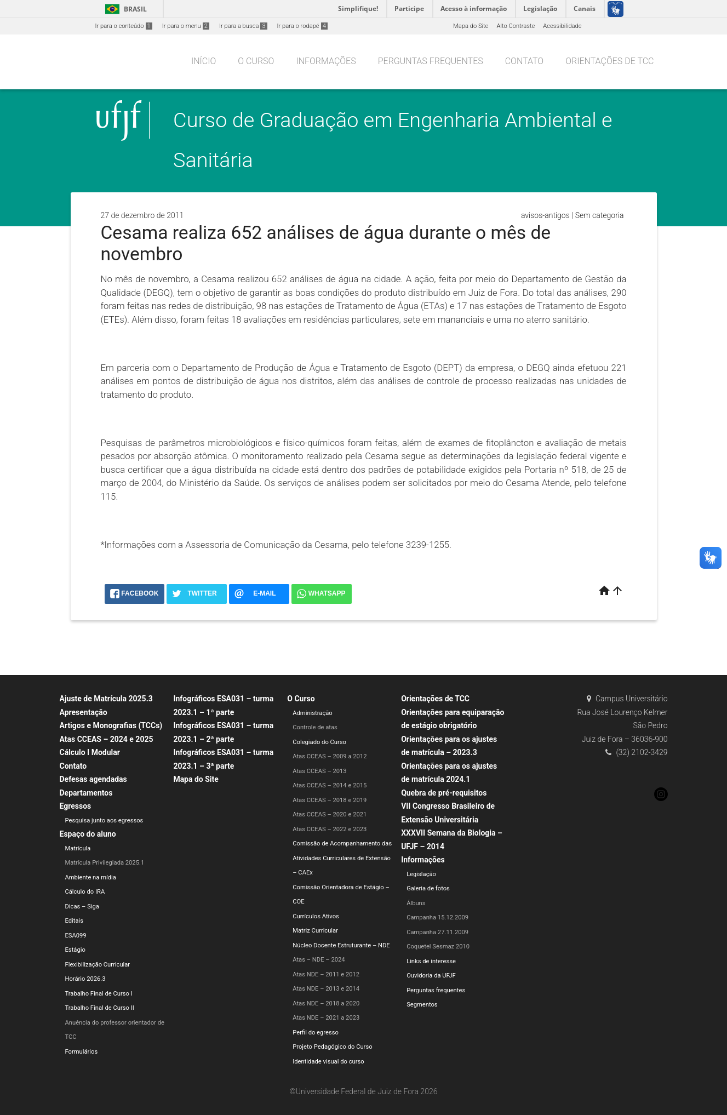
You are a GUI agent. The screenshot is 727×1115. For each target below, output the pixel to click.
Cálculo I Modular (90, 752)
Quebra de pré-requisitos (443, 792)
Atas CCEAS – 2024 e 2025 (106, 739)
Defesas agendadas (93, 779)
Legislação (421, 874)
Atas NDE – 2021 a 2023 (326, 1017)
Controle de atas (315, 727)
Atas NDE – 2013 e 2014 (326, 988)
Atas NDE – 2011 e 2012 (326, 974)
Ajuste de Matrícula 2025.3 (106, 698)
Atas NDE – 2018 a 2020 (326, 1003)
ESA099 (76, 935)
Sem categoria (599, 215)
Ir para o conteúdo (123, 26)
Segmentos (422, 1004)
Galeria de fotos (428, 888)
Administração (312, 713)
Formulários (81, 1051)
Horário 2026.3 (85, 978)
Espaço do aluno (88, 834)
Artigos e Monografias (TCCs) (111, 725)
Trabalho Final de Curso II (99, 1007)
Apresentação (83, 712)
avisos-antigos (545, 215)
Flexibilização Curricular (97, 964)
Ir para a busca (243, 26)
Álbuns (416, 903)
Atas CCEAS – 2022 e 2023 (330, 829)
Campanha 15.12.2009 (437, 917)
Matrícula (78, 848)
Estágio (75, 949)
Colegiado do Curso (319, 742)
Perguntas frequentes (430, 61)
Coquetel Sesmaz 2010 (438, 946)
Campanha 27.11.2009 (437, 932)
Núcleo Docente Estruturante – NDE (341, 945)
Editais (74, 920)
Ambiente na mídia (90, 877)
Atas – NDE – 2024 (319, 959)
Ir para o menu (185, 26)
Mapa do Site (470, 26)
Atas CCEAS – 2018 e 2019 (330, 800)
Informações (326, 61)
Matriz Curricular (315, 930)
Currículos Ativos (316, 916)
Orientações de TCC (609, 61)
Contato (524, 61)
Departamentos (86, 792)
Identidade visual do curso (328, 1061)
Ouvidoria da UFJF (431, 975)
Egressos (75, 806)
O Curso (256, 61)
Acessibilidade (562, 26)
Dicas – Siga (82, 906)
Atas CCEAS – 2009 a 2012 (330, 756)
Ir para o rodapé (302, 26)
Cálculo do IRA (85, 891)
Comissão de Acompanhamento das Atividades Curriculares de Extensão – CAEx (342, 858)
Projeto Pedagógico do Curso (332, 1046)
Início (203, 61)
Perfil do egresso (316, 1032)
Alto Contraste (515, 26)
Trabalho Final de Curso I (99, 993)
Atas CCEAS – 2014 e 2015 (330, 785)
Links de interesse (431, 961)
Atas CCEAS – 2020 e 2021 (330, 814)
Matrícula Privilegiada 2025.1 (105, 862)
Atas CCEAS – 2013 (319, 771)
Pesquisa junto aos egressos (104, 820)
